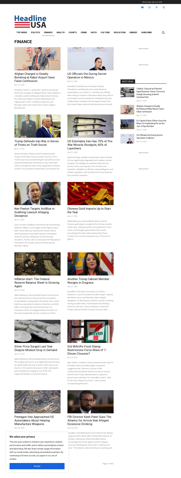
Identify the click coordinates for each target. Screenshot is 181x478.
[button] (163, 32)
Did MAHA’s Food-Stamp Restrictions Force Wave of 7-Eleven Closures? (87, 350)
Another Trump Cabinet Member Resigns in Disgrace (88, 280)
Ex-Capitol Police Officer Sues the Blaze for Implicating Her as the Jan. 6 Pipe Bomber (151, 123)
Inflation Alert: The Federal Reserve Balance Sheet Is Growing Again (36, 282)
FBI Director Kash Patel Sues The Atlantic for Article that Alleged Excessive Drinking (89, 420)
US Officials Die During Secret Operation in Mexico (86, 75)
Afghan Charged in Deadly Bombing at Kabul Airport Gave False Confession (34, 77)
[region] (37, 452)
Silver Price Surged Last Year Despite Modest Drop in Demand (35, 348)
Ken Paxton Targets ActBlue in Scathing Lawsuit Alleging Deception (34, 212)
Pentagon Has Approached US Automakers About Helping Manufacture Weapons (34, 420)
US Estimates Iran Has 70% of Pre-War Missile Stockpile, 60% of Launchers (90, 145)
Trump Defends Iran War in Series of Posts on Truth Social (36, 143)
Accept (37, 466)
